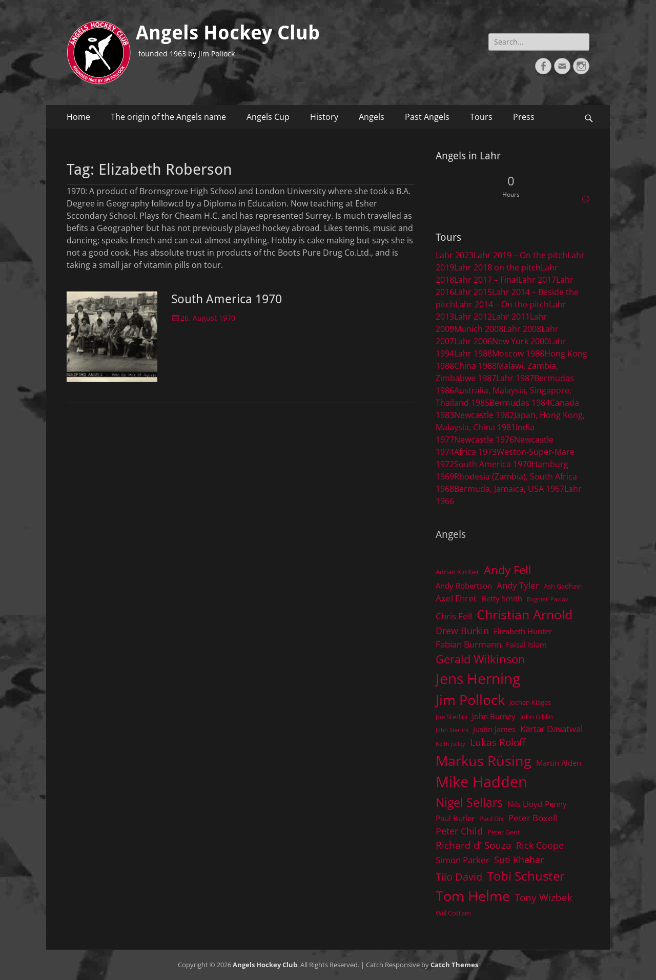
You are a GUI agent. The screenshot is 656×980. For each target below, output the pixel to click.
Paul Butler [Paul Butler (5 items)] (455, 818)
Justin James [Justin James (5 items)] (494, 729)
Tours (481, 116)
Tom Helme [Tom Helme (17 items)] (473, 895)
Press (524, 116)
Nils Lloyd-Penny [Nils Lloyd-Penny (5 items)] (537, 804)
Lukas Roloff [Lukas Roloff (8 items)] (498, 742)
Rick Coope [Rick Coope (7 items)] (540, 845)
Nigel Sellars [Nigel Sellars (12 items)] (469, 802)
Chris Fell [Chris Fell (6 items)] (454, 616)
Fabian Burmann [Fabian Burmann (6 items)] (468, 644)
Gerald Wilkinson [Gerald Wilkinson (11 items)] (480, 659)
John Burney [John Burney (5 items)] (494, 716)
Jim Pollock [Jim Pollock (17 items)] (470, 699)
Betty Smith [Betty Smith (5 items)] (501, 598)
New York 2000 (520, 341)
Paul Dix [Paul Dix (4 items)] (491, 818)
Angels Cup (268, 116)
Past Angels (427, 116)
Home (78, 116)
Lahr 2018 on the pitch (497, 267)
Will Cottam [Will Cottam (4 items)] (453, 913)
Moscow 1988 (518, 353)
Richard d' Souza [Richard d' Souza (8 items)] (473, 845)
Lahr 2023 (455, 255)
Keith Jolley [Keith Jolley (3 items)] (450, 743)
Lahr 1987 (515, 378)
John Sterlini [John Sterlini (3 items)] (452, 730)
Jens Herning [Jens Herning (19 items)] (478, 678)
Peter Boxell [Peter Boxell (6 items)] (532, 818)
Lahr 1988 (473, 353)
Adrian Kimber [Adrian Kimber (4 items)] (457, 571)
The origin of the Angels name (168, 116)
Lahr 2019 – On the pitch (520, 255)
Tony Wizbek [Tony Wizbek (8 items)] (543, 897)
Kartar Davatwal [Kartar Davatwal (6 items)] (551, 729)
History (324, 116)
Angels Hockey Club (228, 33)
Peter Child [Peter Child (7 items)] (459, 831)
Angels (371, 116)
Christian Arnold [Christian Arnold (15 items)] (524, 614)
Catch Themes (454, 964)
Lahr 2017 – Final (486, 279)
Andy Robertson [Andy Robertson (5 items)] (464, 585)
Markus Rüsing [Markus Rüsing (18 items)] (483, 760)
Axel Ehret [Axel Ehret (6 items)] (456, 598)
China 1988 (475, 365)
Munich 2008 (478, 329)
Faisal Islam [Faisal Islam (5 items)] (526, 644)
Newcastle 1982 (484, 415)
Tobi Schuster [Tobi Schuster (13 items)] (526, 875)
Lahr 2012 (473, 316)
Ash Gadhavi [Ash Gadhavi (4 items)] (563, 586)
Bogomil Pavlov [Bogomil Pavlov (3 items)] (547, 599)
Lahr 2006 (473, 341)
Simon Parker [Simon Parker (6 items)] (462, 860)
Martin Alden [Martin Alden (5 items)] (558, 763)
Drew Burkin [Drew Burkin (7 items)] (462, 630)
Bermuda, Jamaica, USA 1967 (509, 488)
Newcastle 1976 (484, 439)
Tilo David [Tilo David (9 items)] (459, 876)
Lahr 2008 (522, 329)
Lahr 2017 (537, 279)
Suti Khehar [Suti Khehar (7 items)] (519, 859)
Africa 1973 (475, 451)
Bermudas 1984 (519, 402)
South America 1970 (226, 299)
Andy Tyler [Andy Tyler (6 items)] (518, 585)
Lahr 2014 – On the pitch (502, 304)
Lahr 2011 (511, 316)
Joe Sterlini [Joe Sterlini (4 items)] (451, 716)
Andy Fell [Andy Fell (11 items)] (507, 570)
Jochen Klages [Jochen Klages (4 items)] (530, 702)
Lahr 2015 (473, 292)
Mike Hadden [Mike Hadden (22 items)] (481, 782)
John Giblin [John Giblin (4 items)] (536, 716)
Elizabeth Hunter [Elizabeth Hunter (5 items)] (523, 631)
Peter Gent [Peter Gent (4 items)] (503, 832)
